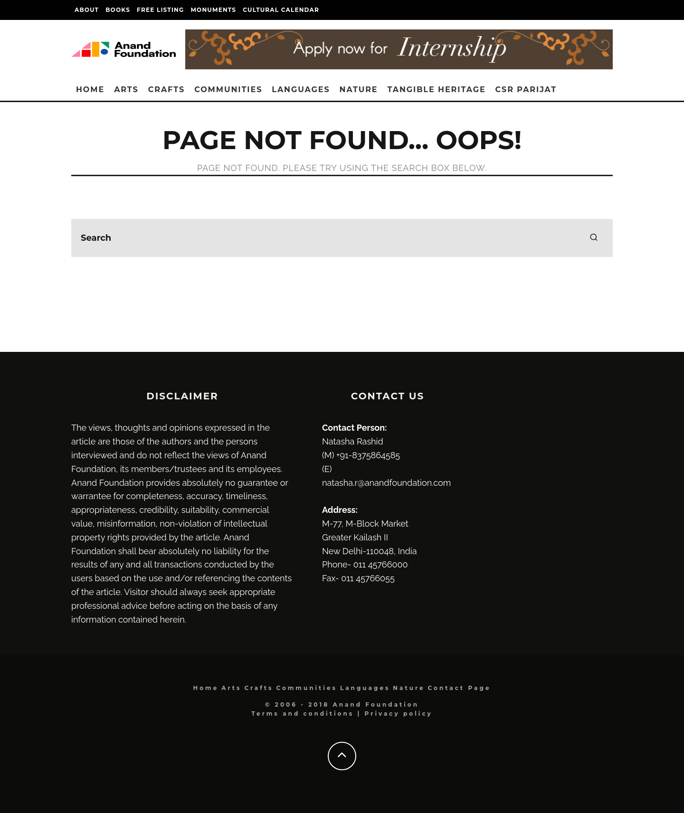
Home (90, 89)
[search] (594, 238)
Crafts (166, 89)
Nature (359, 89)
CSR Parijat (526, 89)
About (87, 9)
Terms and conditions (302, 713)
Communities (228, 89)
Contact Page (459, 687)
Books (117, 9)
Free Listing (160, 9)
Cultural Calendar (281, 9)
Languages (301, 89)
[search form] (342, 238)
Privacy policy (399, 713)
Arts (126, 89)
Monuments (213, 9)
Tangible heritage (437, 89)
